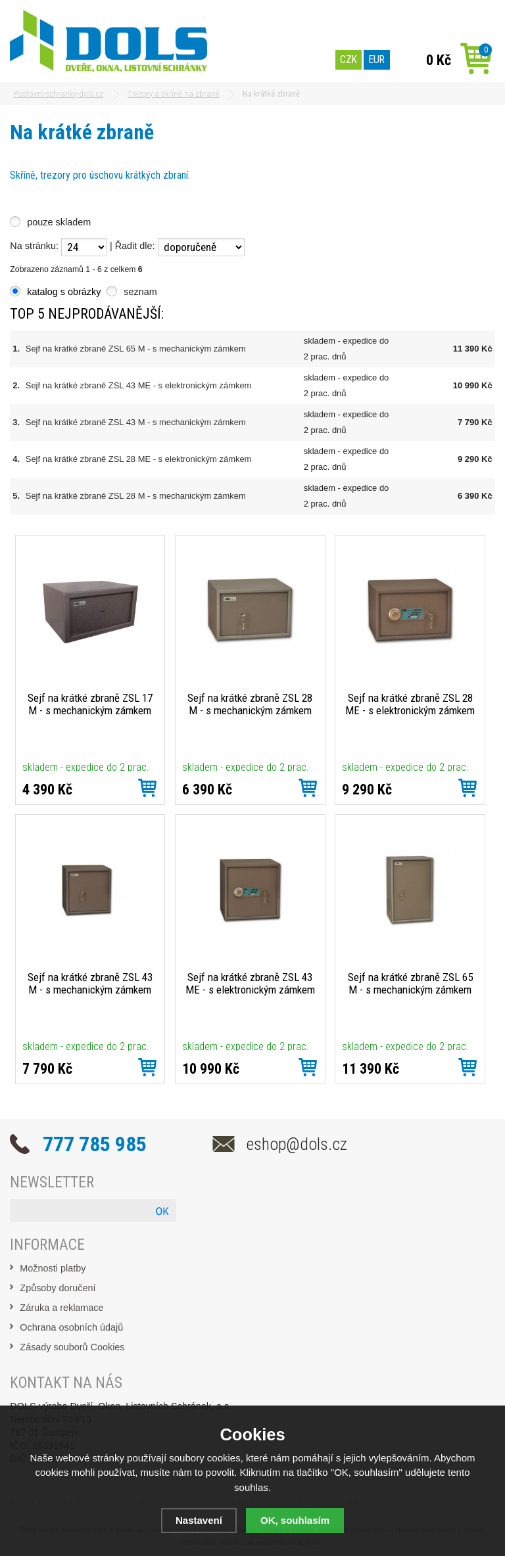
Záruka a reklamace (61, 1307)
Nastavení (199, 1520)
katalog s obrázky (64, 291)
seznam (140, 291)
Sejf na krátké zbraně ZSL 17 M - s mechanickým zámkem (90, 704)
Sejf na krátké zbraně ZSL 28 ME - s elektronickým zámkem (139, 459)
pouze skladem (59, 222)
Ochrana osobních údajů (71, 1327)
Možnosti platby (52, 1268)
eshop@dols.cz (297, 1144)
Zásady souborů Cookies (72, 1347)
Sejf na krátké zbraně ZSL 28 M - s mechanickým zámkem (136, 496)
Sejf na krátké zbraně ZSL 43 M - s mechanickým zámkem (136, 422)
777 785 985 (95, 1144)
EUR (377, 59)
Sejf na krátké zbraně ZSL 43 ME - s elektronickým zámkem (139, 385)
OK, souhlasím (294, 1520)
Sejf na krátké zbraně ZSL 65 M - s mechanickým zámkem (136, 349)
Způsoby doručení (57, 1288)
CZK (348, 59)
